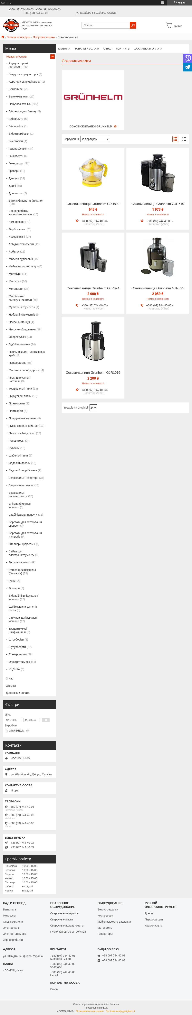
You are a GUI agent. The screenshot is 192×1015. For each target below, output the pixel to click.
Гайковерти (16, 156)
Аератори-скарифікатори (25, 81)
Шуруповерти (17, 647)
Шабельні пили (18, 455)
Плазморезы (17, 403)
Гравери (14, 170)
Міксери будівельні (21, 259)
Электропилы (11, 927)
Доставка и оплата (148, 48)
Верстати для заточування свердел (26, 524)
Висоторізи (16, 141)
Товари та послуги (18, 37)
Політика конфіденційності (120, 1011)
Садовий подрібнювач (23, 470)
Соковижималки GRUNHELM (91, 126)
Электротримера (19, 661)
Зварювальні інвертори (23, 477)
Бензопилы (10, 909)
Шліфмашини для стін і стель (23, 608)
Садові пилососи (19, 463)
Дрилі (12, 185)
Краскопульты (153, 925)
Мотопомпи (16, 288)
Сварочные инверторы (64, 913)
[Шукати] (133, 25)
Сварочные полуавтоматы (66, 925)
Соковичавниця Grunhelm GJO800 (93, 204)
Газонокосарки (18, 148)
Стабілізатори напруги (23, 514)
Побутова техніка (44, 37)
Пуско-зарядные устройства (68, 931)
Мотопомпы (105, 927)
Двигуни (14, 178)
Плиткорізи (16, 410)
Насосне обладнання (22, 329)
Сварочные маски (61, 919)
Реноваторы (16, 440)
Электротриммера (14, 933)
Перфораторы (154, 919)
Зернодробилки (13, 939)
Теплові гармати (19, 562)
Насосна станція (19, 322)
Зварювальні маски (21, 485)
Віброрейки (16, 126)
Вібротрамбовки (19, 133)
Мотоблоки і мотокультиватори (20, 298)
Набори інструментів (22, 314)
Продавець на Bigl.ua (96, 1007)
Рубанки (14, 448)
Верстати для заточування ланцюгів (26, 534)
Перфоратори (17, 362)
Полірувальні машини (22, 418)
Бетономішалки (18, 96)
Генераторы (105, 933)
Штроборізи (16, 639)
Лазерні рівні (17, 236)
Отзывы (11, 685)
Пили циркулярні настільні (19, 379)
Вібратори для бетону (22, 111)
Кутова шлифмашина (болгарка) (22, 571)
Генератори (16, 163)
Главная (64, 48)
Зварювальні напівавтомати (18, 494)
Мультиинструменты (22, 307)
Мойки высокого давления (114, 921)
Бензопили (16, 89)
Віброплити (16, 118)
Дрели (149, 913)
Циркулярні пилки (20, 396)
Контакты (123, 48)
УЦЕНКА (14, 669)
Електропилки (18, 654)
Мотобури (15, 273)
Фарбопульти (17, 229)
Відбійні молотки (19, 344)
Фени (12, 580)
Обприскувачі (17, 336)
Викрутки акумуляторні (23, 74)
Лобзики (14, 251)
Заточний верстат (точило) (26, 200)
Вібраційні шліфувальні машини (24, 597)
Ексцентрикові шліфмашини (18, 630)
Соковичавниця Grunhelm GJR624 (93, 288)
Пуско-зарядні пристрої (23, 425)
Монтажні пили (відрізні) (24, 370)
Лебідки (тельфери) (21, 244)
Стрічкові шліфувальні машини (23, 619)
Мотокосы (9, 915)
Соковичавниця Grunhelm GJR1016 (93, 372)
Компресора (16, 221)
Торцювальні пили (20, 388)
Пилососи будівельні (22, 433)
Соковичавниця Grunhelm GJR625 (157, 288)
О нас (107, 48)
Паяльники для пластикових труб (27, 353)
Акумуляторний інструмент (18, 65)
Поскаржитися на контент (90, 1011)
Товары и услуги (87, 48)
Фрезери (14, 588)
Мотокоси (15, 281)
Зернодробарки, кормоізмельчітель (20, 212)
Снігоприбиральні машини (20, 505)
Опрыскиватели (13, 921)
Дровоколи (16, 193)
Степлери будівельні (22, 544)
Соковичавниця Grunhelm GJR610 (157, 204)
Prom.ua (114, 1004)
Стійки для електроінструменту (21, 553)
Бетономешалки (108, 909)
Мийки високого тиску (22, 266)
